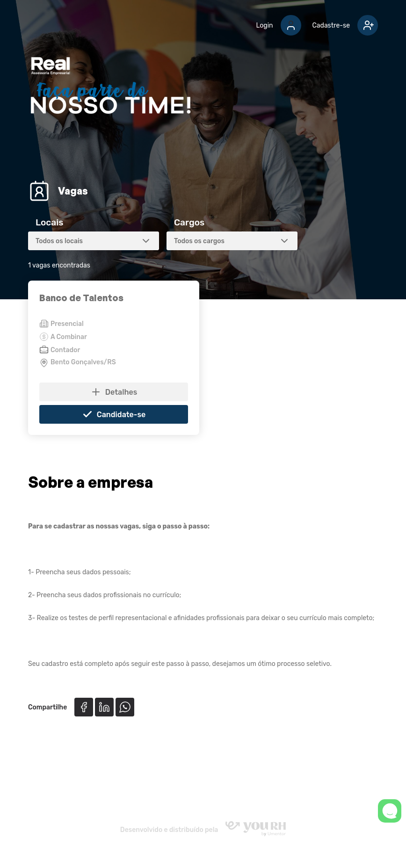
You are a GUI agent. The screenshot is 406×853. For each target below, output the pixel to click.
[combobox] (93, 240)
